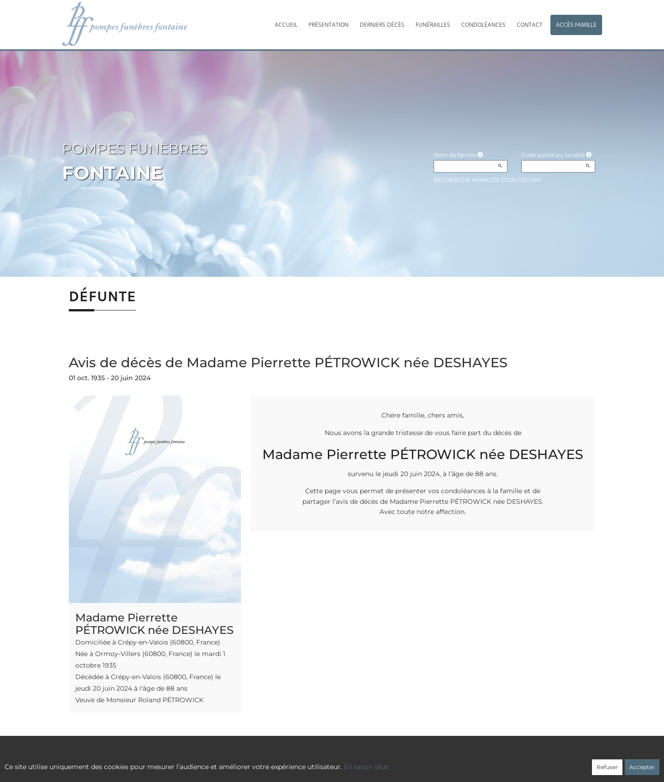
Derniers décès (382, 25)
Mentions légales (416, 762)
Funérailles (433, 25)
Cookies (370, 762)
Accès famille (576, 25)
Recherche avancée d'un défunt (488, 179)
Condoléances (483, 25)
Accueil (286, 25)
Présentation (328, 25)
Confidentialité (327, 762)
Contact (530, 25)
